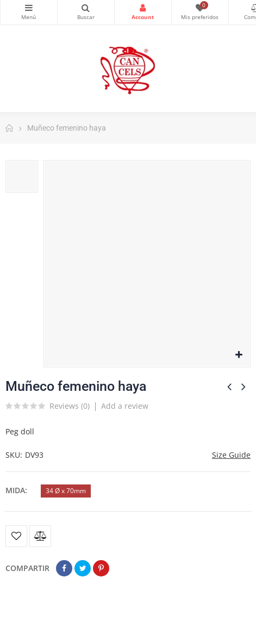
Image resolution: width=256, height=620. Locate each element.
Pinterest (101, 568)
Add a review (124, 406)
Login (143, 7)
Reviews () (69, 406)
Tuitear (82, 568)
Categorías (29, 7)
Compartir (64, 568)
